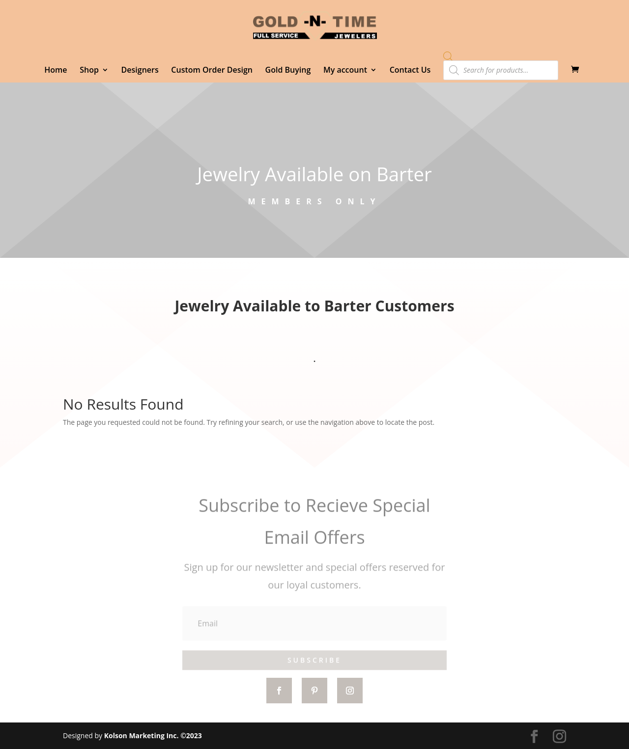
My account (345, 70)
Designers (140, 70)
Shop (89, 70)
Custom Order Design (212, 70)
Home (55, 70)
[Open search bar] (448, 56)
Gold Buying (288, 70)
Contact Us (410, 70)
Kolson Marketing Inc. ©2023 (153, 735)
